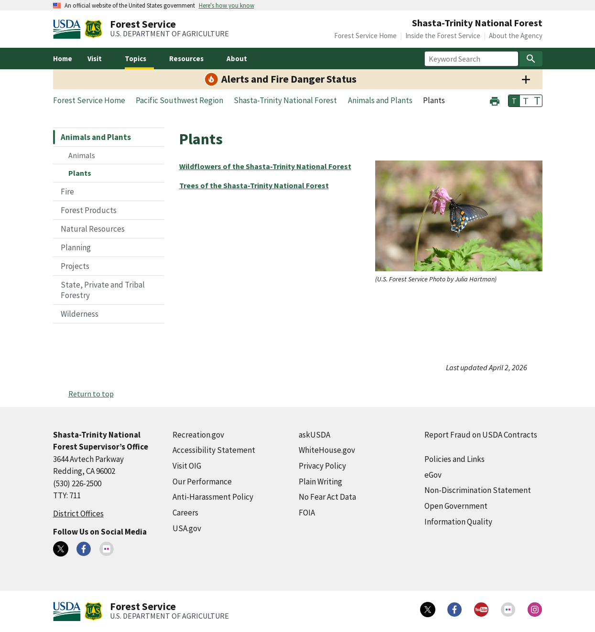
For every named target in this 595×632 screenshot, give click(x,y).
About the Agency (515, 35)
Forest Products (89, 210)
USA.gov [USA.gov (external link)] (187, 528)
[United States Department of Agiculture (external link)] (69, 29)
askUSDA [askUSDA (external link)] (314, 434)
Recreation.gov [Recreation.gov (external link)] (198, 434)
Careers (185, 512)
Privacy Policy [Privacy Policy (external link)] (322, 466)
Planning (76, 247)
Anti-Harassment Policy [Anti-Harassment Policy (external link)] (213, 497)
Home (62, 58)
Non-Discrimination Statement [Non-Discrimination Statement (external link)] (477, 490)
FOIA (307, 512)
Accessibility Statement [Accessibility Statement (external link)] (214, 450)
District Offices (78, 513)
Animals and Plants (96, 137)
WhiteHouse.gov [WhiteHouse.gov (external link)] (327, 450)
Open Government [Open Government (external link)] (455, 506)
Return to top (91, 393)
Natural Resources (93, 229)
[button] (494, 100)
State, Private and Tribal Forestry (103, 289)
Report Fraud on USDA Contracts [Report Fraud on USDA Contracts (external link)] (480, 434)
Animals (81, 155)
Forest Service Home (365, 35)
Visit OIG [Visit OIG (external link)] (187, 466)
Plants (79, 173)
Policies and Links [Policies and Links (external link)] (454, 459)
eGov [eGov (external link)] (433, 475)
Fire (67, 191)
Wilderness (79, 314)
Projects (75, 266)
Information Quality (458, 521)
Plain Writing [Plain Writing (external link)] (320, 481)
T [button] (514, 101)
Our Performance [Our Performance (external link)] (202, 481)
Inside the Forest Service (442, 35)
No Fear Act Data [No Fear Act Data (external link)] (327, 497)
